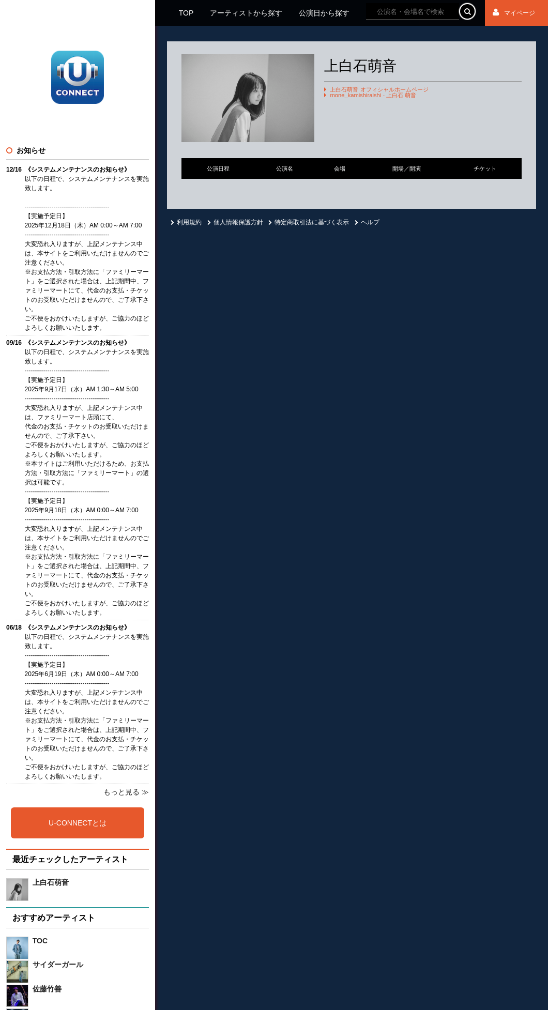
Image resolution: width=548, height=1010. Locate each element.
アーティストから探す (246, 13)
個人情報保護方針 (235, 222)
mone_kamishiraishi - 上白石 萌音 (373, 95)
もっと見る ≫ (126, 792)
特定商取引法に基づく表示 (308, 222)
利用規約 (186, 222)
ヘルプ (367, 222)
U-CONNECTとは (77, 823)
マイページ (514, 13)
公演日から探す (324, 13)
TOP (186, 13)
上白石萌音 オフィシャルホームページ (379, 90)
